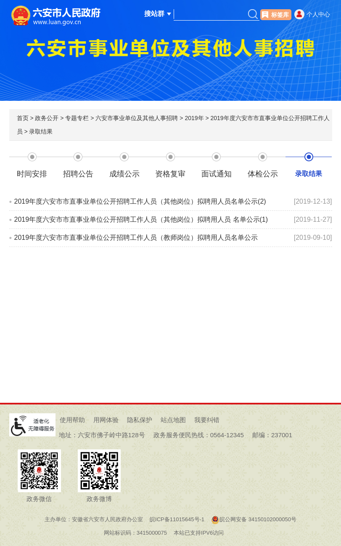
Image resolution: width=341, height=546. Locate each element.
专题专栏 (77, 118)
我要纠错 (206, 419)
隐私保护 (139, 419)
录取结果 (41, 131)
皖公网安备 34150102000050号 (253, 519)
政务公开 (46, 118)
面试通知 (216, 174)
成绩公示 (124, 174)
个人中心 (318, 14)
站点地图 (173, 419)
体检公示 (263, 174)
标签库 (280, 14)
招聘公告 (78, 174)
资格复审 (170, 174)
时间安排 (32, 174)
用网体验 (106, 419)
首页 (23, 118)
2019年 (194, 118)
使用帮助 (72, 419)
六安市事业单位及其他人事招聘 (136, 118)
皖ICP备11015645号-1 (177, 519)
